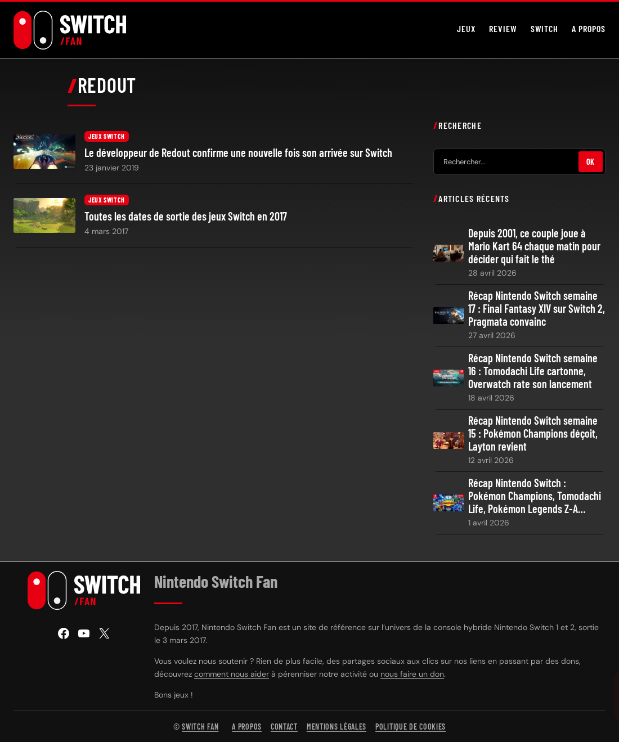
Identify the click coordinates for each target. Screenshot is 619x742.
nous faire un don (412, 674)
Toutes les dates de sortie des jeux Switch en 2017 (185, 216)
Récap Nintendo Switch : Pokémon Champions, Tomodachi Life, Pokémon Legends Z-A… (534, 495)
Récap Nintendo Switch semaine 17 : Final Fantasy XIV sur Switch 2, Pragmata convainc (536, 308)
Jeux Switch (106, 136)
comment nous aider (231, 674)
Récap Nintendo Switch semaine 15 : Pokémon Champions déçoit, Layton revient (533, 433)
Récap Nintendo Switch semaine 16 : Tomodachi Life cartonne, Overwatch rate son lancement (533, 371)
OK (590, 162)
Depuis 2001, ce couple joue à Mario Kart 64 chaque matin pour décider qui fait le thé (534, 246)
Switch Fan (200, 726)
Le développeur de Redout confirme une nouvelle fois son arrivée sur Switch (238, 152)
